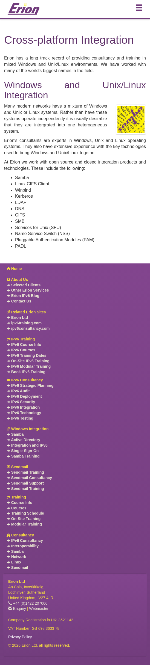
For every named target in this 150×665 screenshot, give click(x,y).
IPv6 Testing (20, 418)
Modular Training (24, 524)
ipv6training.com (24, 323)
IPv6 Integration (23, 407)
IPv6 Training (21, 339)
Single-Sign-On (23, 451)
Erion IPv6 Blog (23, 295)
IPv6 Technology (24, 413)
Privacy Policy (20, 637)
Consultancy (20, 535)
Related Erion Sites (26, 312)
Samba (15, 434)
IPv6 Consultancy (25, 380)
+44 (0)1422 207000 (28, 603)
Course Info (19, 502)
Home (14, 268)
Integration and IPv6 (27, 445)
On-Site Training (24, 518)
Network (16, 556)
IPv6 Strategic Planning (30, 385)
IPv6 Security (21, 402)
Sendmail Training (25, 472)
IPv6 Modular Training (29, 366)
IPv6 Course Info (24, 344)
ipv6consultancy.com (28, 328)
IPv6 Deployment (24, 396)
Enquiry (17, 608)
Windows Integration (27, 429)
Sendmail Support (25, 483)
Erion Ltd (17, 317)
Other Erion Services (28, 290)
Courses (17, 508)
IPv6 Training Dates (26, 355)
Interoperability (23, 546)
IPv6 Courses (21, 350)
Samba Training (23, 456)
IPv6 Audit (18, 391)
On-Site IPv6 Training (28, 361)
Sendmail (17, 467)
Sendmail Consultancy (29, 478)
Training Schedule (25, 513)
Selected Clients (24, 285)
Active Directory (23, 440)
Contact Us (19, 301)
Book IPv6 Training (26, 372)
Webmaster (38, 608)
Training (16, 497)
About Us (17, 279)
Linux (14, 562)
